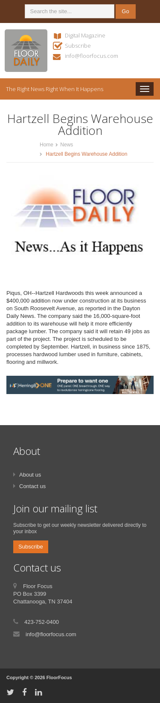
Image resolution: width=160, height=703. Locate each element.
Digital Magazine (85, 35)
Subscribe (78, 45)
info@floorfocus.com (91, 56)
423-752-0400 (41, 622)
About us (30, 475)
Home (46, 145)
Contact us (32, 486)
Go (125, 11)
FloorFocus (59, 677)
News (66, 145)
